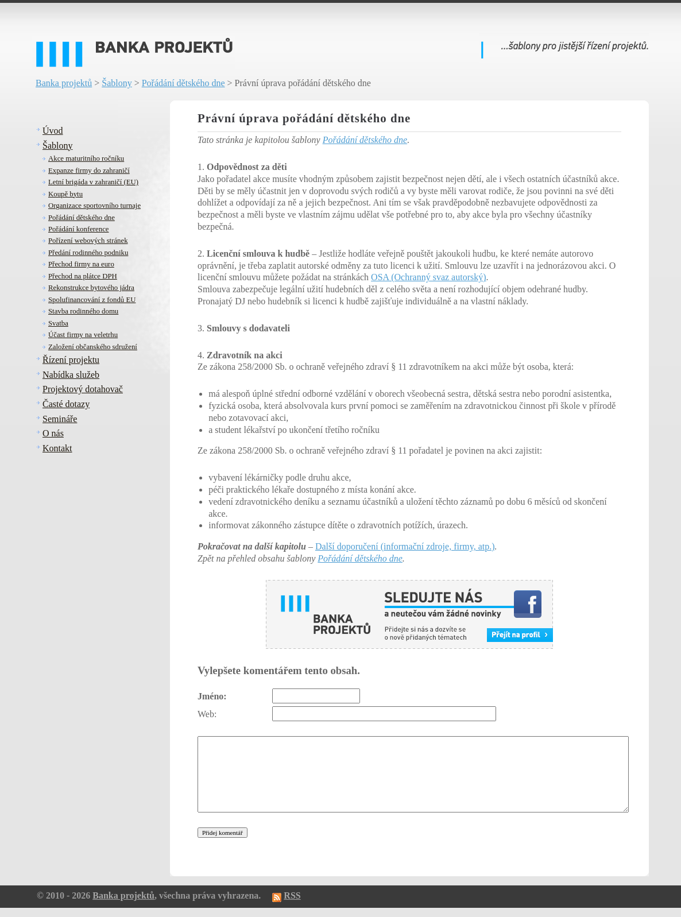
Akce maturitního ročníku (86, 158)
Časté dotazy (66, 404)
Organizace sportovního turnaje (94, 206)
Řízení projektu (70, 360)
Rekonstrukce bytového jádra (91, 288)
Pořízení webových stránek (88, 241)
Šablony (116, 83)
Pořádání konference (78, 229)
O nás (53, 433)
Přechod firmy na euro (81, 264)
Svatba (58, 323)
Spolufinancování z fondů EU (92, 300)
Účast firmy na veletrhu (83, 335)
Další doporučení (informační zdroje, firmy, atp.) (405, 546)
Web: (207, 714)
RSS (292, 895)
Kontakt (57, 448)
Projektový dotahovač (82, 389)
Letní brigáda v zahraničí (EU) (93, 182)
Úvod (52, 131)
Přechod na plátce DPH (82, 276)
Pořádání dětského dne (183, 83)
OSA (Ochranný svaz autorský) (428, 277)
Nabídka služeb (70, 375)
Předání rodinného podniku (88, 253)
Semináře (59, 419)
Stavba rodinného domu (83, 311)
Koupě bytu (65, 194)
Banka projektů (64, 83)
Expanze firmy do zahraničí (89, 171)
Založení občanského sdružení (92, 347)
